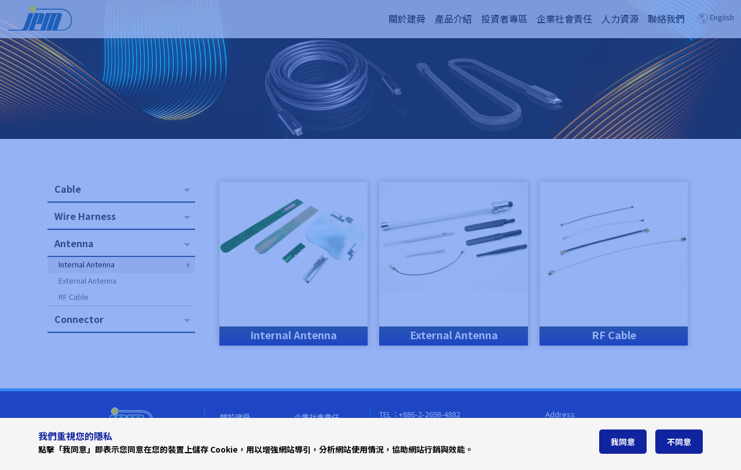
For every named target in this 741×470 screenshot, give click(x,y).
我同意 (623, 441)
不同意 (679, 441)
